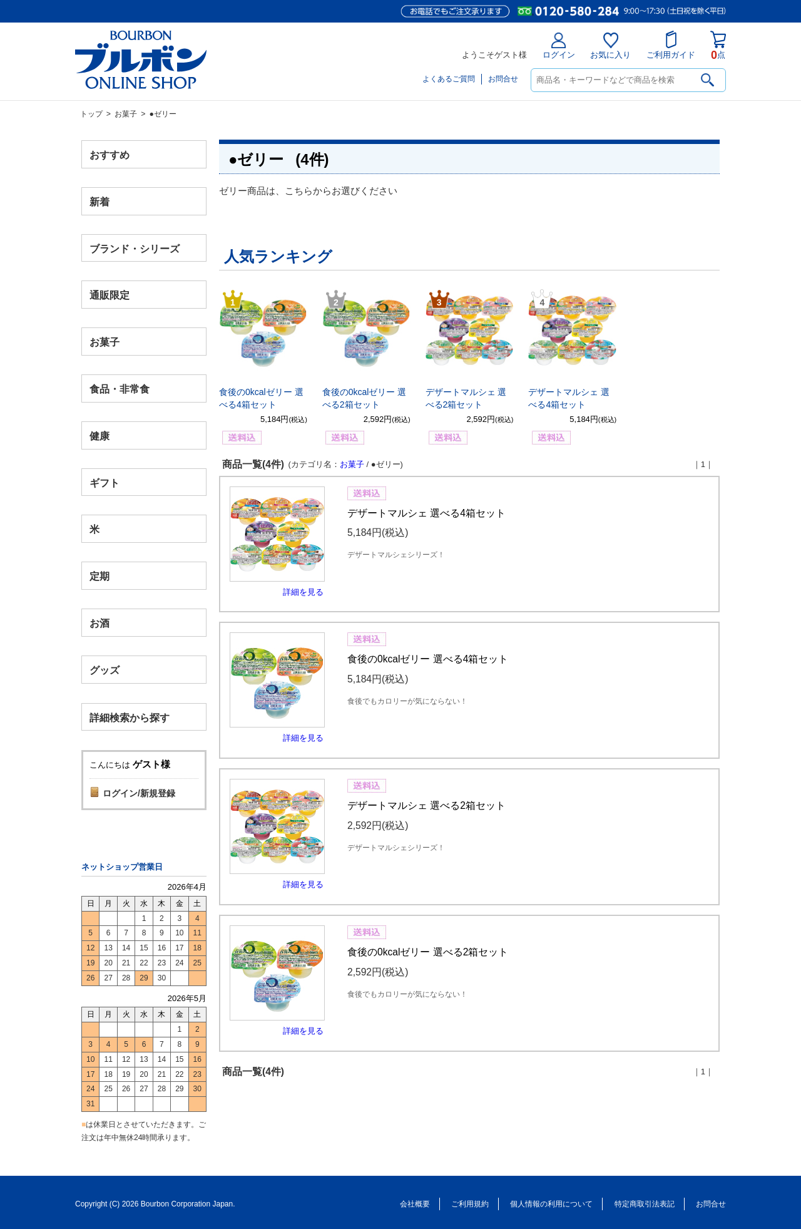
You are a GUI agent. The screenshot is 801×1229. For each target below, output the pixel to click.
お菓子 (126, 114)
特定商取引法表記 (645, 1204)
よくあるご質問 (448, 79)
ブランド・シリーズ (134, 248)
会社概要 (415, 1204)
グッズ (104, 669)
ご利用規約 (470, 1204)
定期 (99, 576)
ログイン (559, 46)
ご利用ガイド (670, 45)
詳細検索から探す (129, 717)
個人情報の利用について (551, 1204)
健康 (99, 435)
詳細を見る (303, 592)
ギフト (104, 482)
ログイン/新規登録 (139, 793)
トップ (91, 114)
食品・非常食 (119, 389)
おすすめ (109, 155)
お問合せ (503, 79)
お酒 (99, 622)
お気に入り (610, 46)
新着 (99, 201)
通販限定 (109, 295)
